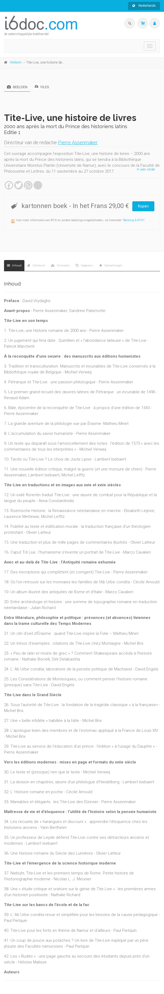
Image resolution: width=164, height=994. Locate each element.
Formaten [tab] (60, 265)
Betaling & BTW (133, 220)
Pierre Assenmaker (78, 142)
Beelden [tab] (17, 87)
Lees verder (146, 169)
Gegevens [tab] (84, 265)
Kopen (143, 206)
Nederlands (144, 6)
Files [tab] (42, 86)
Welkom (16, 62)
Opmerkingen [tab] (110, 265)
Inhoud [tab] (14, 265)
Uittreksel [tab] (36, 265)
